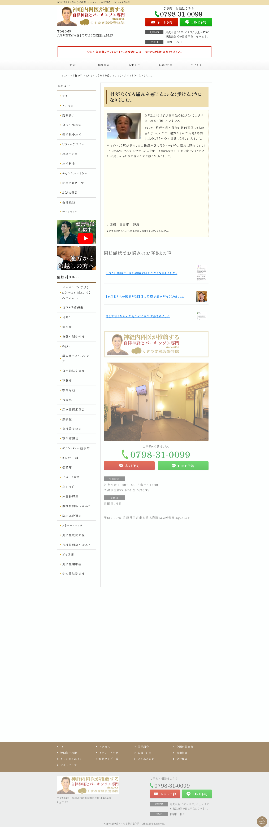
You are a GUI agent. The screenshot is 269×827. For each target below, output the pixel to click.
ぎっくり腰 (68, 554)
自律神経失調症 (73, 371)
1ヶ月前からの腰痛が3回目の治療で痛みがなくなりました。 (145, 296)
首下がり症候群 (73, 307)
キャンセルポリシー (75, 173)
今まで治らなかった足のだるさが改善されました (138, 316)
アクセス (196, 65)
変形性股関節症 (73, 535)
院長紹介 (134, 65)
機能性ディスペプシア (75, 358)
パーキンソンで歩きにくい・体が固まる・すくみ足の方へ (76, 292)
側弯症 (67, 327)
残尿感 (67, 400)
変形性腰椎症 (72, 564)
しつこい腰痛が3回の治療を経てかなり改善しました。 (141, 273)
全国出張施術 (72, 125)
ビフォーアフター (73, 144)
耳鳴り (66, 317)
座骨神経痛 (70, 496)
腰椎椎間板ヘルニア (76, 506)
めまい (66, 346)
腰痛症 (67, 419)
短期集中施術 (72, 134)
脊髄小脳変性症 (73, 336)
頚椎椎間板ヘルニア (76, 545)
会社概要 (68, 202)
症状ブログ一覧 (73, 183)
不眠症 (67, 380)
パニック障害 (71, 477)
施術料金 (103, 65)
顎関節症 (68, 390)
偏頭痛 (67, 467)
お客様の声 (76, 75)
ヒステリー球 (70, 457)
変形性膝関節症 (73, 573)
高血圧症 (68, 486)
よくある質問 (70, 192)
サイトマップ (70, 212)
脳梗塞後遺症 (72, 516)
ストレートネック (72, 525)
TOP (73, 65)
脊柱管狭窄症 (72, 428)
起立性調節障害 (73, 409)
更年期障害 (70, 438)
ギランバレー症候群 (76, 448)
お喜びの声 (165, 65)
